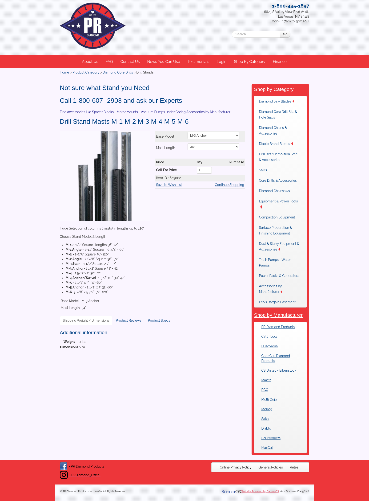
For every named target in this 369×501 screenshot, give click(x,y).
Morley (266, 409)
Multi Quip (269, 399)
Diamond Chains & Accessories (273, 130)
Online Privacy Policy (235, 467)
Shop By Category (249, 61)
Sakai (265, 419)
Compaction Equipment (277, 217)
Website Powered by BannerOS (260, 491)
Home (64, 72)
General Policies (270, 467)
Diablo (266, 428)
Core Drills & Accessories (278, 180)
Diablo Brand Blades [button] (276, 144)
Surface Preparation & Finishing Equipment (275, 230)
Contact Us (130, 61)
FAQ (109, 61)
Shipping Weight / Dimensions (86, 320)
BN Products (271, 438)
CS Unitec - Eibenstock (278, 370)
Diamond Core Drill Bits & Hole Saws (278, 114)
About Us (90, 61)
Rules (294, 467)
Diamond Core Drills (118, 72)
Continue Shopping (229, 185)
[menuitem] (90, 62)
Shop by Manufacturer (278, 315)
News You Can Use (163, 61)
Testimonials (198, 61)
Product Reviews (128, 320)
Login (221, 61)
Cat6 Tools (269, 336)
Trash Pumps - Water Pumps (275, 262)
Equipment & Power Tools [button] (278, 204)
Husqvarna (269, 346)
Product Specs (159, 320)
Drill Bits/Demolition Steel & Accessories (278, 157)
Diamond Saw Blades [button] (276, 101)
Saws (263, 170)
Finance (279, 61)
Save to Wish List (169, 185)
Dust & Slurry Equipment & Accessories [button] (279, 246)
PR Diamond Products (278, 327)
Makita (266, 380)
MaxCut (267, 448)
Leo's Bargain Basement (277, 302)
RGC (264, 390)
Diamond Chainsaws (274, 191)
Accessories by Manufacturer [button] (270, 289)
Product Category (85, 72)
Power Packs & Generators (279, 276)
